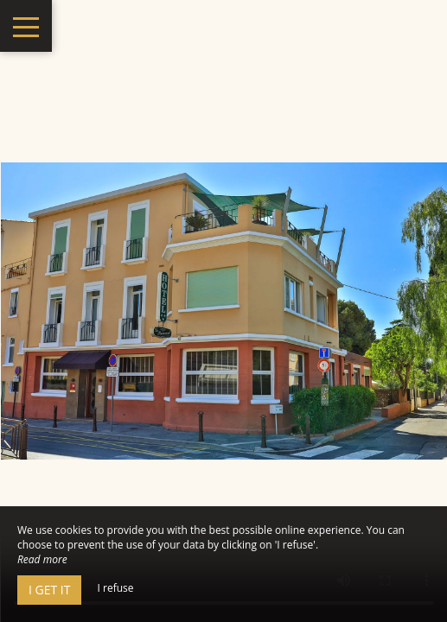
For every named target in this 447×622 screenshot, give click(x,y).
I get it (49, 589)
